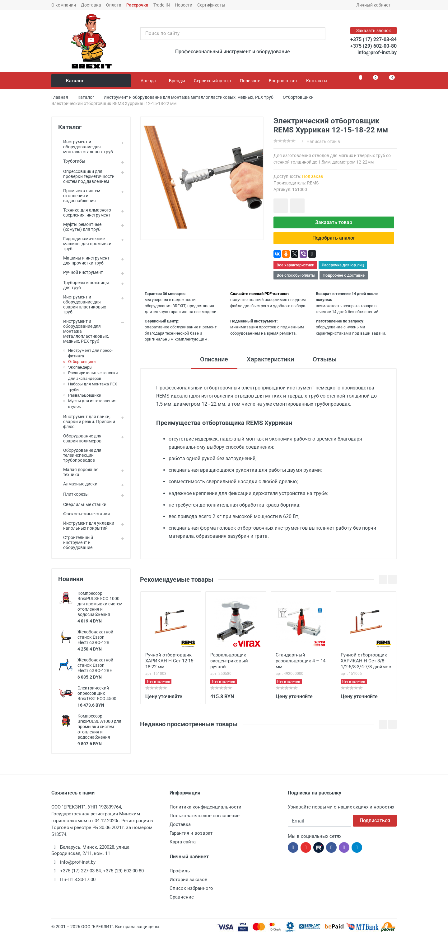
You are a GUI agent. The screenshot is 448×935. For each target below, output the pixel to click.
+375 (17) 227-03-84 (373, 39)
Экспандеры (80, 367)
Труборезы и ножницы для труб (83, 285)
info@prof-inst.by (377, 52)
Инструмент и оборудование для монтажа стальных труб (85, 146)
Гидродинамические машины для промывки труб (84, 243)
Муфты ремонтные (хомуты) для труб (79, 227)
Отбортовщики (82, 361)
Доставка (91, 5)
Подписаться (375, 820)
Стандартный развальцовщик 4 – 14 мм (300, 661)
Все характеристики (295, 265)
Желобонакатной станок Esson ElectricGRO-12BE (95, 665)
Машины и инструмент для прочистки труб (84, 260)
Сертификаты (211, 5)
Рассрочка (137, 5)
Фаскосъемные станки (84, 513)
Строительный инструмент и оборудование (75, 542)
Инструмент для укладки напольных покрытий (86, 526)
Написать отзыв (323, 141)
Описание (214, 359)
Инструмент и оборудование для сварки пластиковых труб (82, 304)
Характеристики (270, 359)
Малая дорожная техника (78, 472)
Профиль (180, 871)
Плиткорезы (73, 494)
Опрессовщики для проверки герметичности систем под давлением (86, 176)
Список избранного (191, 888)
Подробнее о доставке (344, 275)
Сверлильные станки (82, 504)
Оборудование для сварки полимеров (79, 438)
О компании (63, 5)
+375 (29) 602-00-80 (373, 46)
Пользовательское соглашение (205, 815)
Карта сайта (183, 842)
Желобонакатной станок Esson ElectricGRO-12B (95, 637)
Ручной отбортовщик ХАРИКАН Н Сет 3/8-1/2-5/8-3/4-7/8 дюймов (366, 661)
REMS (313, 182)
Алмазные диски (77, 483)
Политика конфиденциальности (205, 807)
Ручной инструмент (80, 272)
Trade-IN (161, 5)
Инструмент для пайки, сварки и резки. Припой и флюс (86, 421)
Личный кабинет (375, 4)
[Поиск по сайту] (226, 33)
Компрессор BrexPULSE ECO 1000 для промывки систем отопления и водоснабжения (99, 604)
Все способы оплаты (296, 275)
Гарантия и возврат (191, 833)
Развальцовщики (84, 395)
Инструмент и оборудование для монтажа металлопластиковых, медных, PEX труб (83, 331)
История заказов (189, 879)
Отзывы (325, 359)
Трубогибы (71, 161)
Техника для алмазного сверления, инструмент (84, 212)
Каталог (91, 80)
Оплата (113, 5)
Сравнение (182, 897)
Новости (183, 5)
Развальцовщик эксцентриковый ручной (229, 661)
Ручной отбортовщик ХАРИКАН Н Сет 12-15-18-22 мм (169, 661)
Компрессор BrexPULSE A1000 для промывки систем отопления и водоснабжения (99, 726)
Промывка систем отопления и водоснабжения (79, 195)
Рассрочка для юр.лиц (343, 265)
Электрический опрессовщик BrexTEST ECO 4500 (96, 693)
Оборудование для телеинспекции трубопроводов (79, 455)
